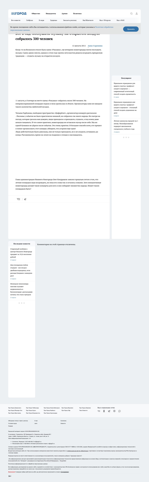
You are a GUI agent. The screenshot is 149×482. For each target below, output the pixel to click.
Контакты (63, 420)
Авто (35, 423)
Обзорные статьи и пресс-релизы (18, 420)
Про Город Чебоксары (32, 408)
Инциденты (51, 13)
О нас (36, 420)
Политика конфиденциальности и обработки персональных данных (28, 464)
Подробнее (63, 461)
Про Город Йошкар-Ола (15, 410)
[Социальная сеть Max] (119, 411)
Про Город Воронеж (67, 408)
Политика (77, 13)
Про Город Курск (31, 410)
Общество (36, 13)
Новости (63, 423)
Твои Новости (83, 410)
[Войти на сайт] (137, 13)
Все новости (15, 20)
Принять (131, 29)
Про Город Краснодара (50, 413)
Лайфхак (29, 20)
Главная (10, 426)
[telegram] (26, 199)
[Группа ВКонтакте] (98, 411)
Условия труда (12, 423)
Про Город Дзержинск (14, 408)
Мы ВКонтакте (88, 20)
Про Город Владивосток (33, 413)
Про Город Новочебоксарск (52, 408)
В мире (41, 20)
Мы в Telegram (105, 20)
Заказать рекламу (70, 20)
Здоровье (53, 20)
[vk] (18, 199)
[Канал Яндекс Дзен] (114, 411)
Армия (64, 13)
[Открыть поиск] (131, 13)
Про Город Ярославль (14, 413)
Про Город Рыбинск (49, 410)
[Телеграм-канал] (109, 411)
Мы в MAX (120, 20)
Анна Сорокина (95, 46)
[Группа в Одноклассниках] (104, 411)
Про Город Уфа (66, 410)
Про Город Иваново (85, 408)
